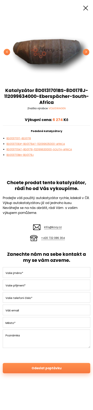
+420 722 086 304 (53, 238)
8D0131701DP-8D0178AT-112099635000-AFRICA (35, 144)
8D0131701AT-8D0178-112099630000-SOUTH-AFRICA (39, 149)
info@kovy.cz (53, 227)
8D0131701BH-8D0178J (20, 155)
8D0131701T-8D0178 (18, 138)
